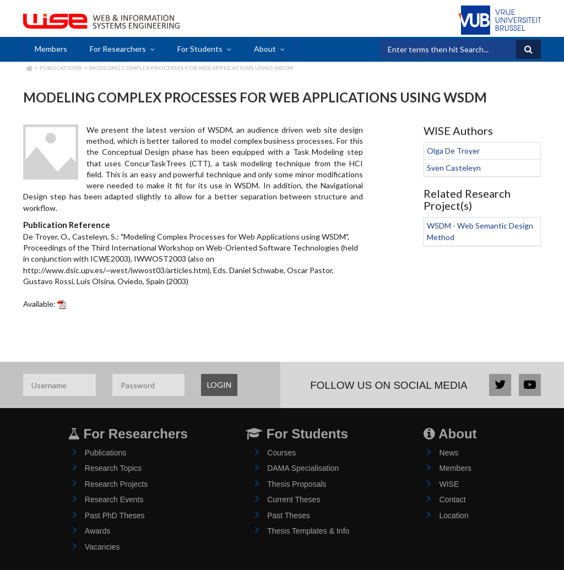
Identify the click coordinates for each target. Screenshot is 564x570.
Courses (281, 452)
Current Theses (293, 499)
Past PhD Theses (115, 515)
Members (51, 48)
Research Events (114, 499)
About (265, 48)
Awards (97, 530)
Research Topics (113, 468)
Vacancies (102, 546)
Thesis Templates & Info (308, 530)
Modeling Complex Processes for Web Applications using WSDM (191, 67)
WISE (449, 484)
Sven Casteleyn (454, 167)
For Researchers (118, 48)
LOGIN (219, 384)
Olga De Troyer (453, 150)
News (448, 452)
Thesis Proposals (296, 484)
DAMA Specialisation (303, 468)
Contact (452, 499)
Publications (61, 67)
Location (453, 515)
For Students (200, 48)
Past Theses (288, 515)
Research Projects (116, 484)
